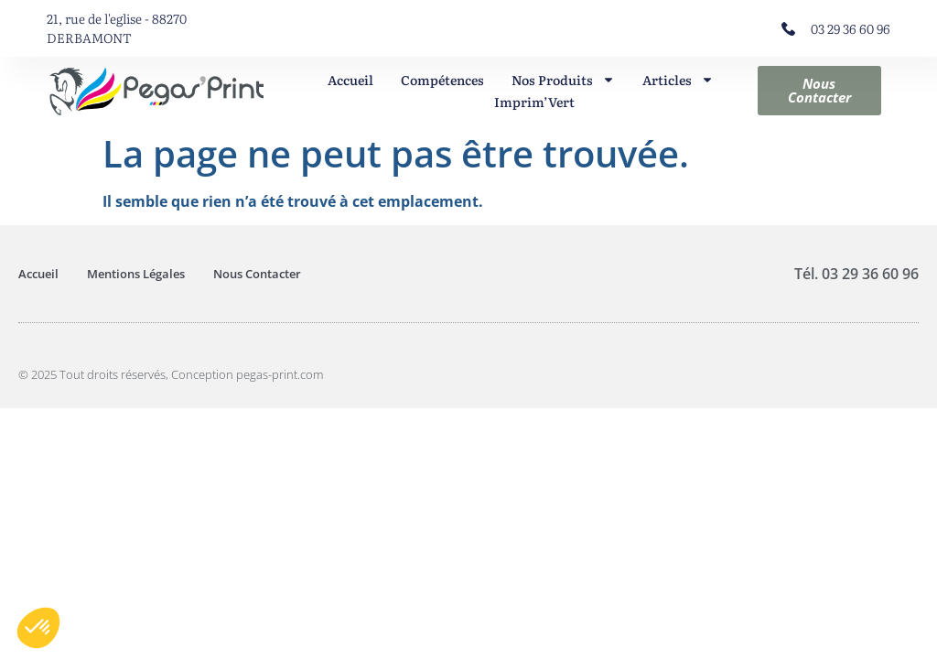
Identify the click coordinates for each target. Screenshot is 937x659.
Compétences (442, 79)
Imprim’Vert (534, 101)
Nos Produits (563, 80)
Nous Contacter (257, 273)
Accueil (350, 79)
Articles (678, 80)
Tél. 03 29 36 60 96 (856, 274)
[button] (38, 628)
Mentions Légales (136, 273)
